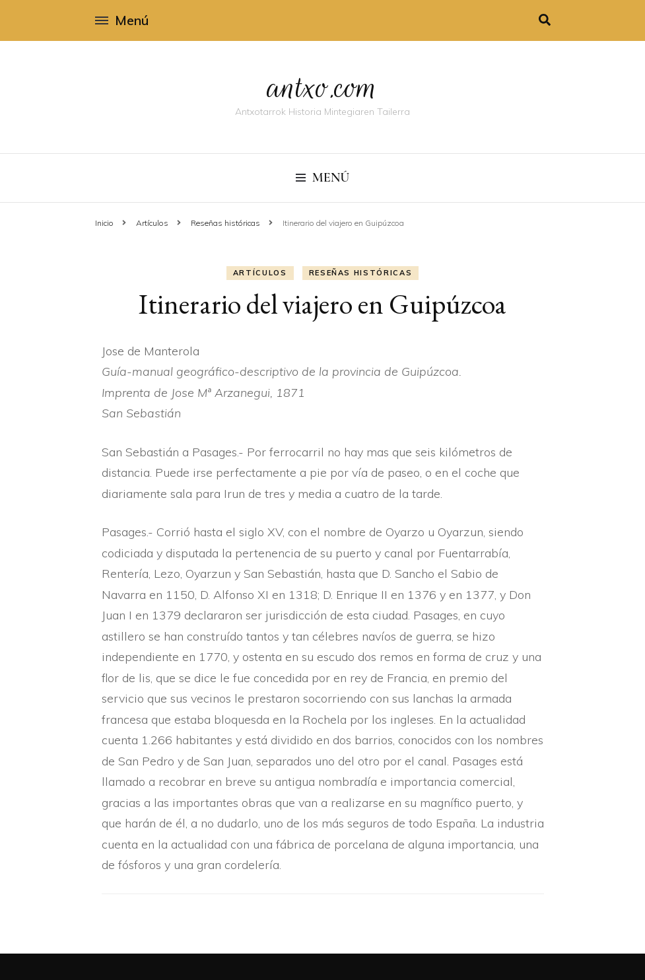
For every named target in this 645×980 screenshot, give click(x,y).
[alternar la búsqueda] (545, 20)
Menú (122, 20)
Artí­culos (260, 272)
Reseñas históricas (361, 272)
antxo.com (323, 87)
